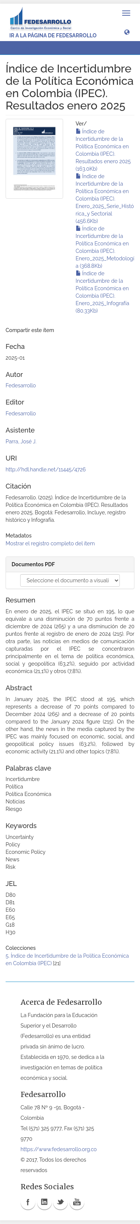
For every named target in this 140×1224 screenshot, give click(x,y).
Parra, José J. (21, 441)
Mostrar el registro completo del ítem (50, 543)
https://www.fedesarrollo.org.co (59, 1149)
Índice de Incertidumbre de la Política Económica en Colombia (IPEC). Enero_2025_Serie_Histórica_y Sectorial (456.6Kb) (105, 198)
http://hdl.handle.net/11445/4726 (46, 469)
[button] (127, 31)
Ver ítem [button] (23, 48)
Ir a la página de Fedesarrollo (53, 35)
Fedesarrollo (21, 385)
